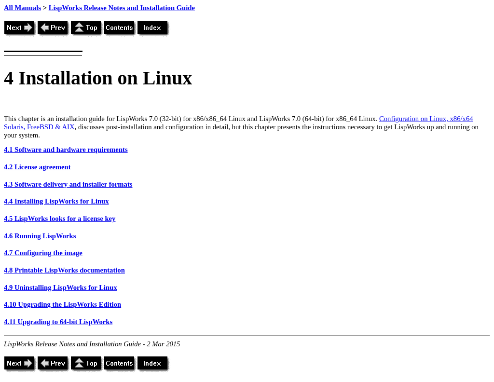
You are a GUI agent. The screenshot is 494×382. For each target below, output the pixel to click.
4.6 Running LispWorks (40, 236)
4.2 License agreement (37, 167)
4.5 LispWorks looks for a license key (59, 218)
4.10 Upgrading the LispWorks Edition (62, 304)
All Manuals (22, 8)
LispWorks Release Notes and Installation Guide (122, 8)
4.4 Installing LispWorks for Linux (56, 201)
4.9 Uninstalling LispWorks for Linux (60, 287)
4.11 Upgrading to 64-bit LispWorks (58, 322)
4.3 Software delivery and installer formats (68, 184)
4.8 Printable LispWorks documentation (64, 270)
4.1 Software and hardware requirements (66, 149)
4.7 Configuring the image (43, 253)
